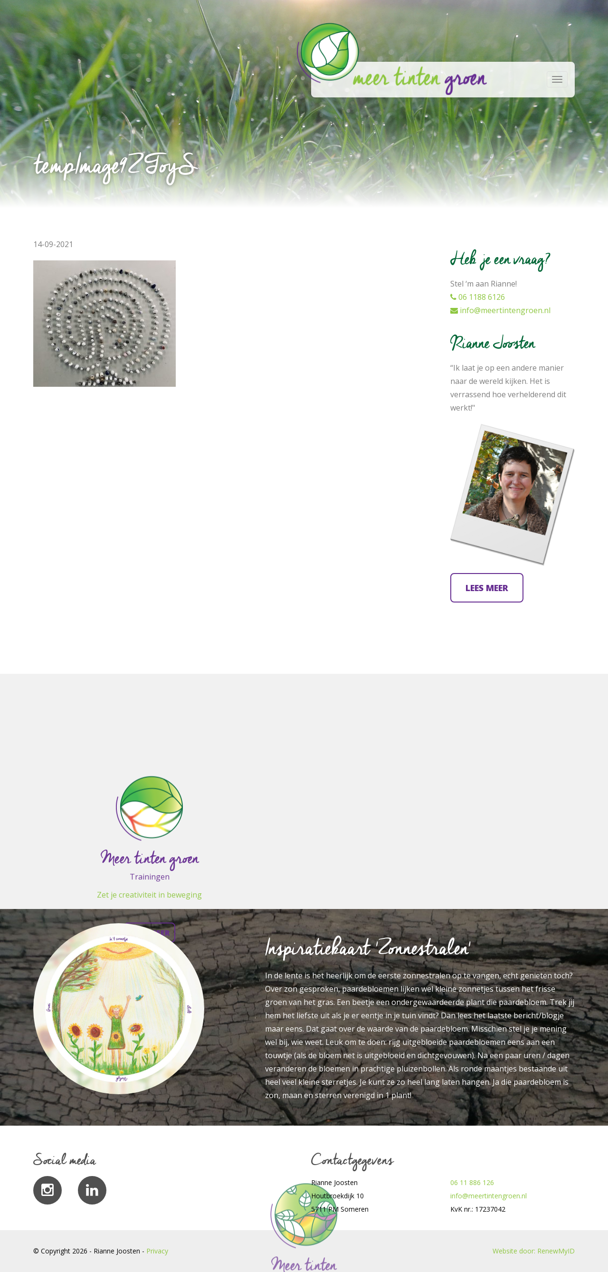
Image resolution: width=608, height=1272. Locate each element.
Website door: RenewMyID (534, 1250)
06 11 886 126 (472, 1182)
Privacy (157, 1250)
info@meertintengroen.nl (500, 310)
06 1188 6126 (477, 297)
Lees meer (487, 587)
